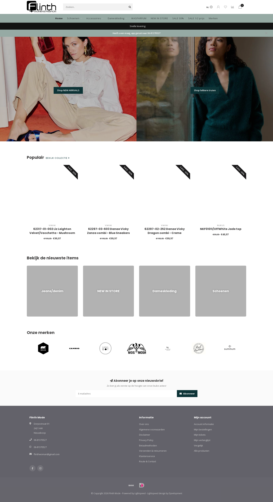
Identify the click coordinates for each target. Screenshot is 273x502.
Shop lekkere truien (205, 90)
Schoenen (73, 18)
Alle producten (201, 450)
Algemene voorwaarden (152, 429)
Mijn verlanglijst (202, 440)
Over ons (144, 424)
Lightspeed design (156, 493)
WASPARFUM (138, 18)
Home (59, 18)
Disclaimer (144, 434)
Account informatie (204, 424)
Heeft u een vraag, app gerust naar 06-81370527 (136, 33)
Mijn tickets (200, 434)
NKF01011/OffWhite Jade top (220, 229)
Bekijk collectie (58, 158)
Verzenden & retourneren (153, 450)
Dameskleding (116, 18)
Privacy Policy (146, 440)
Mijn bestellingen (203, 429)
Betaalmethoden (148, 445)
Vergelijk (198, 445)
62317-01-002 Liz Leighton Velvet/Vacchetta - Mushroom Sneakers (52, 233)
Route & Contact (147, 461)
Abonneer (187, 393)
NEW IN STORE (159, 18)
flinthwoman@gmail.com (47, 454)
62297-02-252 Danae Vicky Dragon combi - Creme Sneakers (165, 233)
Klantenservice (147, 456)
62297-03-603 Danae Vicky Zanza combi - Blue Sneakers (108, 231)
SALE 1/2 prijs (196, 18)
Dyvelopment (175, 493)
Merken (213, 18)
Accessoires (93, 18)
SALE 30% (178, 18)
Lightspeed (140, 493)
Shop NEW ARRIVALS (68, 90)
